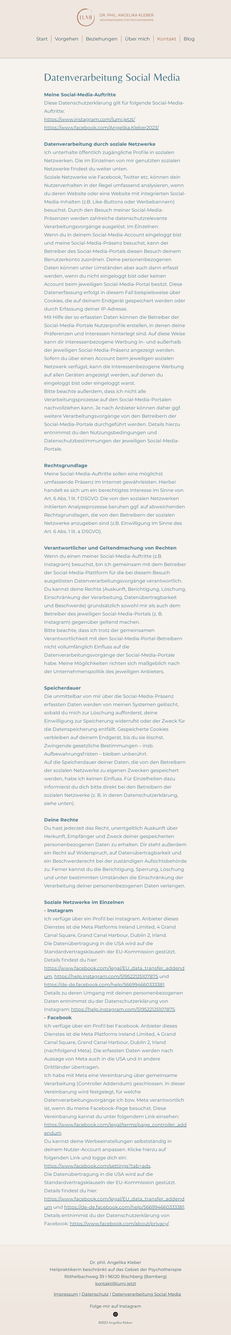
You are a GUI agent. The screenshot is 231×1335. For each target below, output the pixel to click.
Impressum (66, 1294)
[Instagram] (115, 1314)
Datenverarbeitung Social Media (146, 1294)
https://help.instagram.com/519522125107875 (106, 976)
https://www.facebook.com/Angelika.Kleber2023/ (101, 127)
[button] (66, 38)
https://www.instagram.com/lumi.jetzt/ (89, 119)
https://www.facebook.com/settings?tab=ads (97, 1166)
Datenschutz (95, 1294)
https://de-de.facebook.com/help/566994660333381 (104, 984)
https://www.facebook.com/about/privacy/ (119, 1223)
